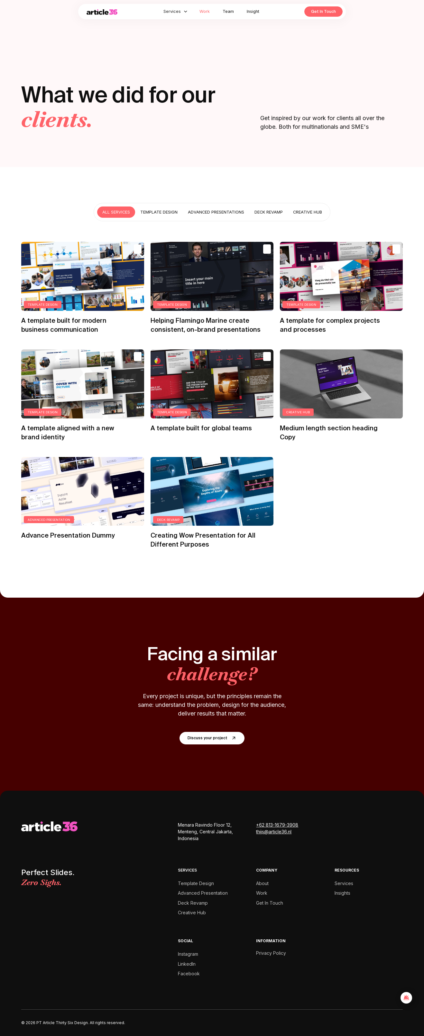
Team (228, 11)
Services (344, 883)
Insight (253, 11)
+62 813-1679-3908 (277, 825)
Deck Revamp (193, 903)
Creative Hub (192, 912)
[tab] (116, 212)
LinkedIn (187, 964)
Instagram (188, 954)
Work (204, 11)
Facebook (189, 973)
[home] (108, 11)
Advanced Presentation (203, 893)
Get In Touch (323, 11)
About (262, 883)
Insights (342, 893)
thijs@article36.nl (273, 831)
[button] (175, 11)
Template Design (196, 883)
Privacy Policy (271, 953)
